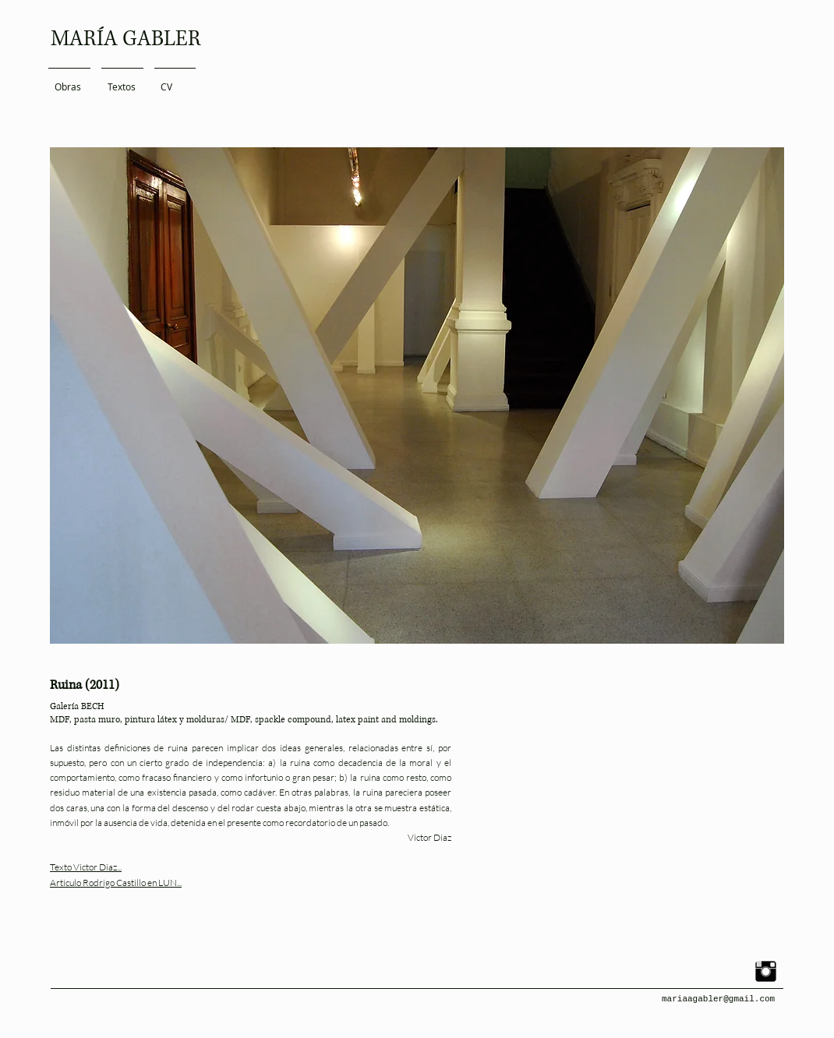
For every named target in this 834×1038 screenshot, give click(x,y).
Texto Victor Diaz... (86, 867)
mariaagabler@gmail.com (718, 999)
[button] (417, 395)
